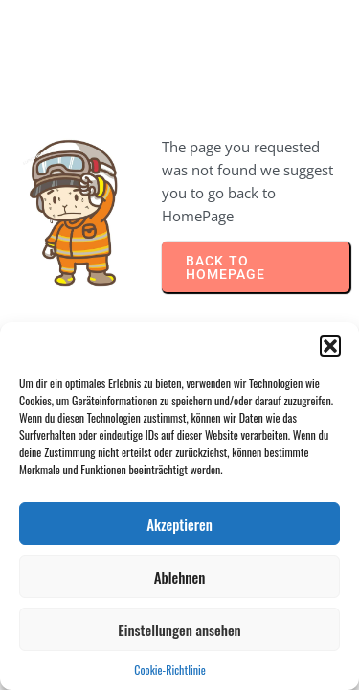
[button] (330, 346)
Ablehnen (180, 576)
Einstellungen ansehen (179, 629)
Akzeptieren (179, 524)
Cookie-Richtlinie (169, 669)
